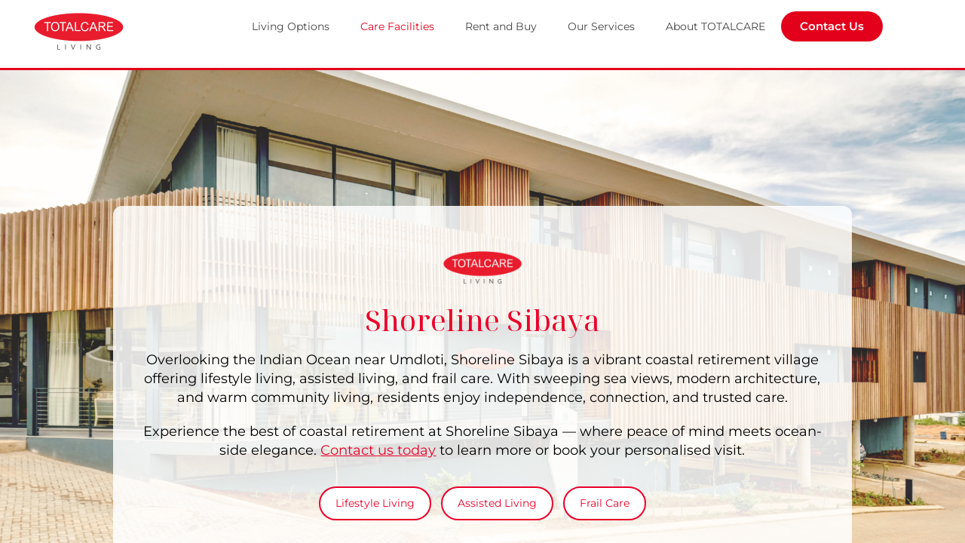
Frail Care (605, 503)
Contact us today (378, 450)
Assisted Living (497, 503)
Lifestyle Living (375, 503)
